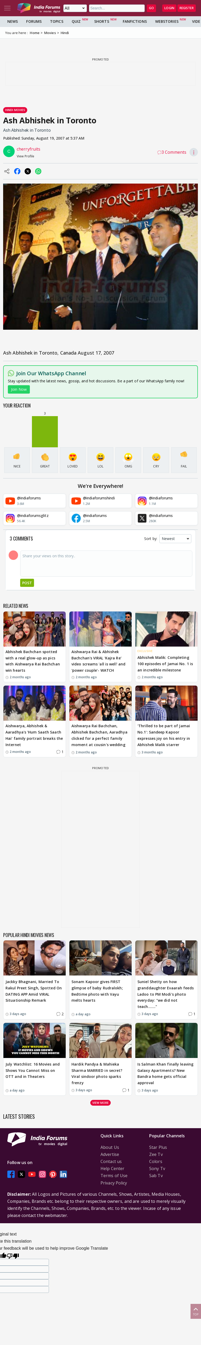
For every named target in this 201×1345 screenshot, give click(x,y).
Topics (56, 21)
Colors (155, 1161)
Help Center (112, 1168)
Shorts (101, 21)
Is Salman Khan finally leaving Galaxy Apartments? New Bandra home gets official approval (165, 1073)
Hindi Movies (15, 110)
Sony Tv (157, 1168)
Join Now (19, 389)
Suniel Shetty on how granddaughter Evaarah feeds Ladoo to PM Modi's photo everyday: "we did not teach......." (165, 994)
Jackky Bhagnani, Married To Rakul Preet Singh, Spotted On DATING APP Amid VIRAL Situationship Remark (33, 991)
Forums (34, 21)
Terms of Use (113, 1175)
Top (196, 1311)
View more (100, 1103)
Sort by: (150, 539)
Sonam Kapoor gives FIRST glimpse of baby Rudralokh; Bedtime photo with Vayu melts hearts (97, 991)
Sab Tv (156, 1175)
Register (187, 8)
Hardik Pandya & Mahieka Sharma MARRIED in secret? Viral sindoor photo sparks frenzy (96, 1073)
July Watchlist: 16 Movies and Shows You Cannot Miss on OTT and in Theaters (32, 1070)
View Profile (25, 156)
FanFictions (135, 21)
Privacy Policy (113, 1183)
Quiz (76, 21)
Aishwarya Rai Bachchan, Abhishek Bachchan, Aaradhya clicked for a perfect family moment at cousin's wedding (99, 735)
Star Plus (158, 1147)
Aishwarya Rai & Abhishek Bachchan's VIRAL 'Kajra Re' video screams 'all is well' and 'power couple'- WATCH (98, 661)
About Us (109, 1147)
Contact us (111, 1161)
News (12, 21)
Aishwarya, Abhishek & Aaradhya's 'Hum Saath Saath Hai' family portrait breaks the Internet (34, 735)
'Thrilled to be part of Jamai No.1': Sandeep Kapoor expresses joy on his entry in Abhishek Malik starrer (163, 735)
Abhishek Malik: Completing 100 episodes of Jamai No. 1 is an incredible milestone (165, 663)
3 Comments (171, 152)
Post (27, 582)
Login (169, 8)
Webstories (166, 21)
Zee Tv (156, 1154)
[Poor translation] (13, 1255)
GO (151, 8)
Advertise (109, 1154)
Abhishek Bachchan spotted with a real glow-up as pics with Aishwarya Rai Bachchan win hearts (32, 661)
